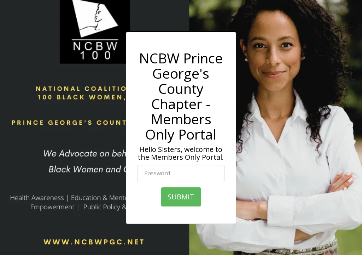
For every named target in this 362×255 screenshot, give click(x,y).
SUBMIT (181, 197)
